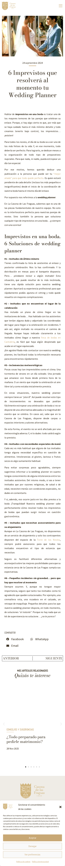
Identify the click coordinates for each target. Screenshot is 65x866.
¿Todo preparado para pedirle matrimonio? (26, 739)
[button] (60, 806)
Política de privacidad (40, 861)
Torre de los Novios (48, 539)
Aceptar (32, 837)
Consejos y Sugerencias (20, 729)
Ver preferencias (32, 854)
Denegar (32, 846)
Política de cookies (23, 861)
